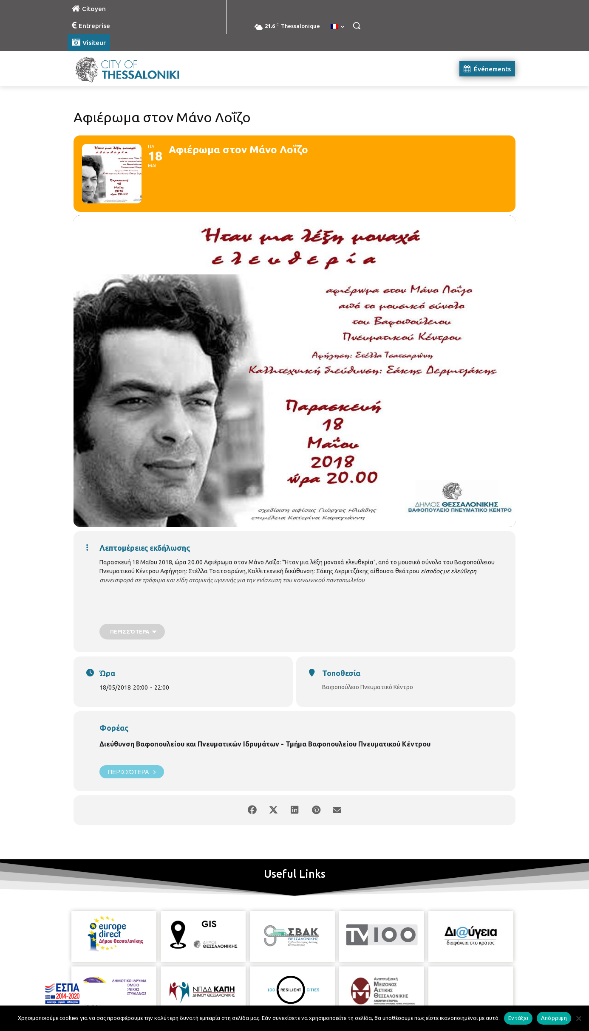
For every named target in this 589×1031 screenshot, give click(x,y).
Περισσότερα (132, 771)
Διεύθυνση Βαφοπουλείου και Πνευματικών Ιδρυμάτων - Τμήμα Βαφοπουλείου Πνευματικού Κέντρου (264, 744)
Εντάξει (518, 1018)
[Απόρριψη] (578, 1018)
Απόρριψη (554, 1018)
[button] (356, 25)
